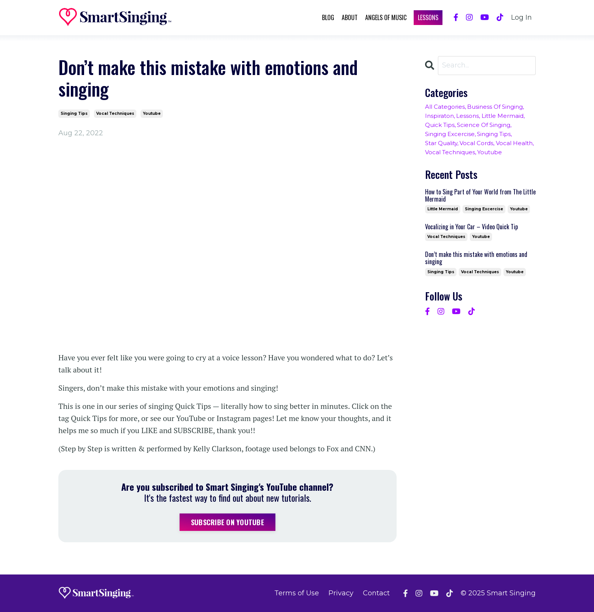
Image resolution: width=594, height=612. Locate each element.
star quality (441, 143)
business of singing (495, 106)
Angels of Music (385, 17)
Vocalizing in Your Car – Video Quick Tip (471, 226)
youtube (152, 113)
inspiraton (439, 115)
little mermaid (502, 115)
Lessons (428, 17)
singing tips (74, 113)
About (350, 17)
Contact (376, 593)
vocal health (514, 143)
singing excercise (450, 134)
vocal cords (476, 143)
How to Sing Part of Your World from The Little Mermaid (480, 195)
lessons (467, 115)
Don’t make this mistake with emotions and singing (476, 258)
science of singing (483, 124)
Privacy (340, 593)
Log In (521, 17)
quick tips (440, 124)
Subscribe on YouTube (227, 522)
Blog (328, 17)
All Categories (445, 106)
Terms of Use (296, 593)
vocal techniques (115, 113)
